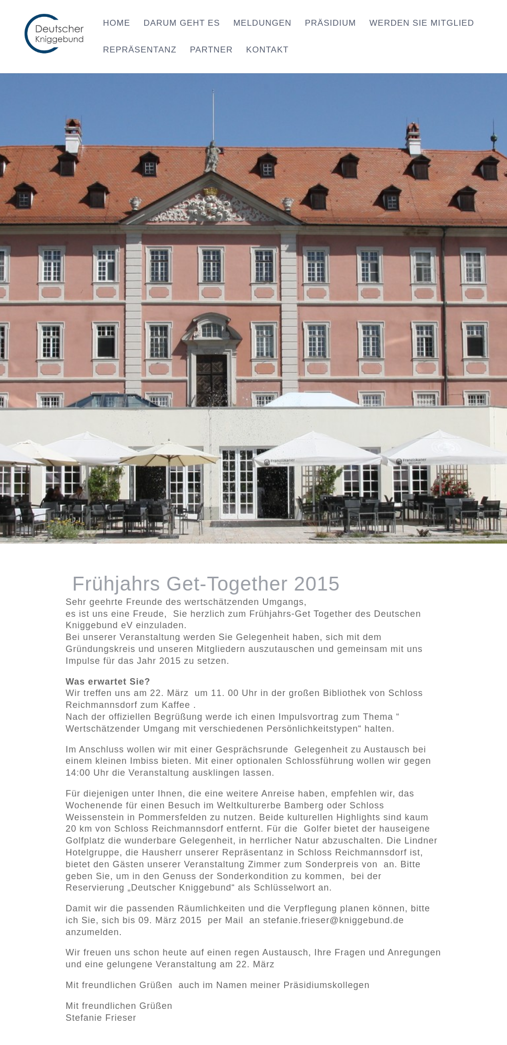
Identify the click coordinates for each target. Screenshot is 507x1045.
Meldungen (262, 24)
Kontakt (267, 50)
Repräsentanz (140, 50)
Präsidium (330, 24)
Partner (211, 50)
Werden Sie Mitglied (421, 24)
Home (116, 24)
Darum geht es (182, 24)
